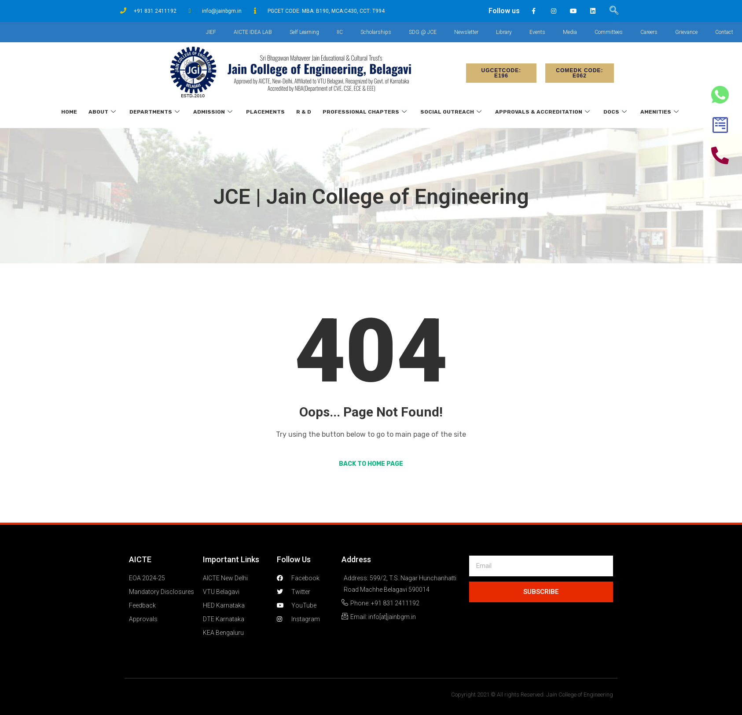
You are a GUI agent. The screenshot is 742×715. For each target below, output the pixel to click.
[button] (501, 73)
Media (570, 32)
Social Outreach (452, 112)
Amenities (660, 112)
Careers (649, 32)
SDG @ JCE (423, 32)
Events (537, 32)
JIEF (211, 32)
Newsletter (466, 32)
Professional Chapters (366, 112)
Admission (214, 112)
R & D (303, 112)
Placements (265, 112)
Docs (616, 112)
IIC (340, 32)
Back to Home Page (371, 464)
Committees (609, 32)
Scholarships (375, 32)
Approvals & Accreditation (543, 112)
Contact (724, 32)
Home (69, 112)
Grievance (686, 32)
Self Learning (304, 32)
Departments (155, 112)
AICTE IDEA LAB (253, 32)
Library (504, 32)
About (103, 112)
